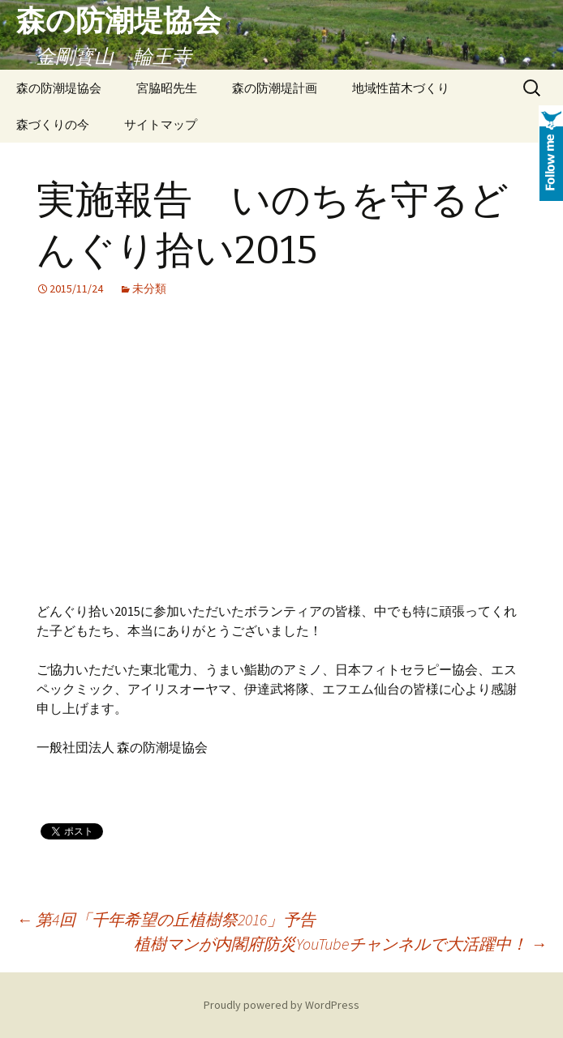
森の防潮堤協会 (58, 88)
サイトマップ (160, 124)
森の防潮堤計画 (274, 88)
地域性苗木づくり (400, 88)
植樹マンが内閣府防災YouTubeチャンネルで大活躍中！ (340, 943)
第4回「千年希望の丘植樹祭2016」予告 (166, 919)
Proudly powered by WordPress (281, 1004)
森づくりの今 (52, 124)
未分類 (149, 288)
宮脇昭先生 (166, 88)
